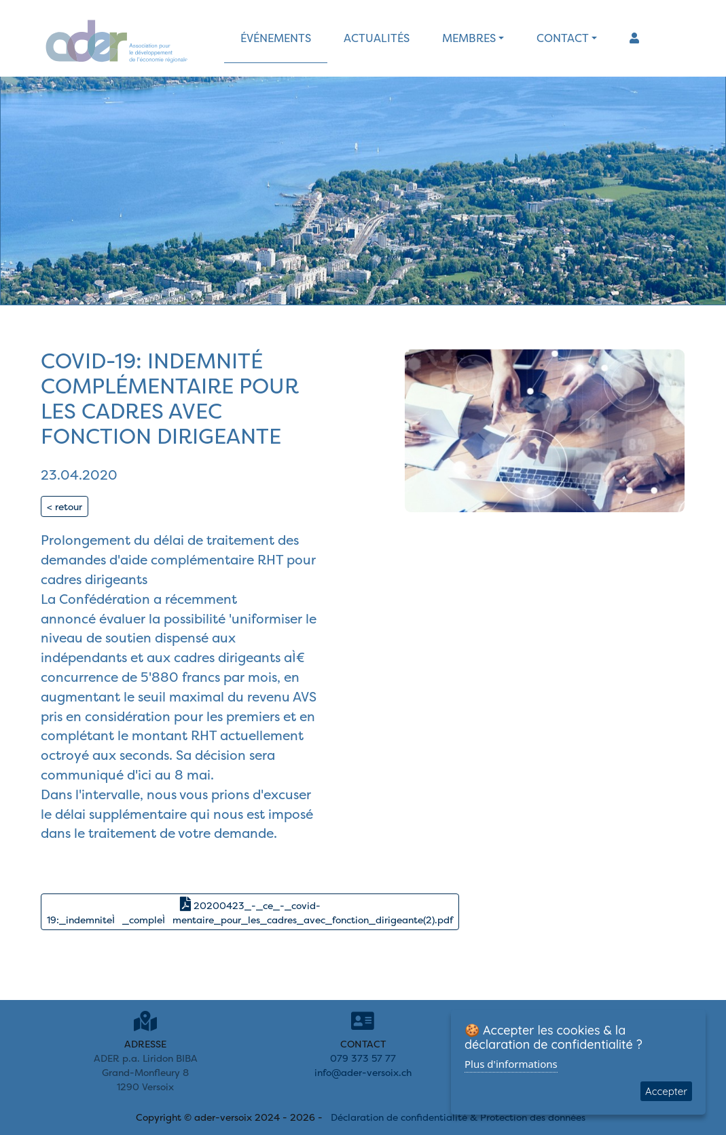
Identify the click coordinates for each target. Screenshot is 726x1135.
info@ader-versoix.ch (363, 1072)
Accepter (666, 1091)
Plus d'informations (511, 1064)
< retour (64, 506)
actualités (377, 38)
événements (275, 38)
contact (563, 38)
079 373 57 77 (363, 1058)
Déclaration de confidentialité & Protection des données (458, 1117)
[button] (634, 38)
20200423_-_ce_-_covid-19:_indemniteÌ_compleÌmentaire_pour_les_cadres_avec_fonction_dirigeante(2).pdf (250, 911)
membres (469, 38)
